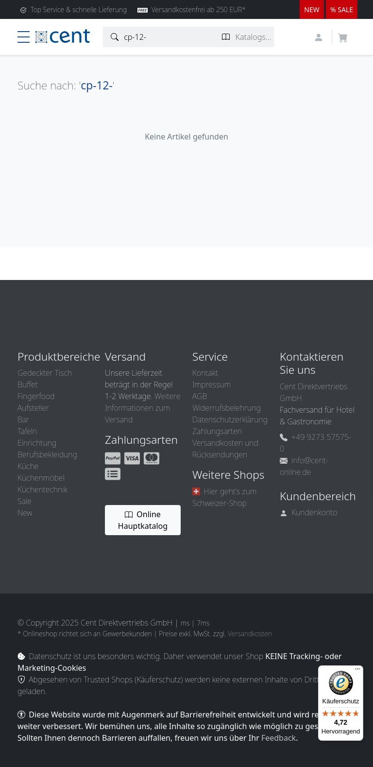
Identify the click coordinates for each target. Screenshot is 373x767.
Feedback (278, 737)
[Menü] (357, 671)
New (24, 512)
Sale (24, 501)
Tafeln (27, 431)
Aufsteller (33, 407)
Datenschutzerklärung (230, 419)
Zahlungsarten (217, 431)
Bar (23, 419)
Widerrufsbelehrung (226, 407)
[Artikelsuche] (115, 37)
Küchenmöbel (41, 477)
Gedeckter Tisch (44, 372)
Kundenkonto (309, 512)
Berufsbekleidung (47, 454)
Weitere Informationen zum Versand (143, 408)
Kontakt (205, 372)
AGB (199, 396)
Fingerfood (35, 396)
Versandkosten (250, 633)
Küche (27, 466)
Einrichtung (36, 442)
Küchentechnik (42, 489)
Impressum (211, 384)
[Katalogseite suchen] (226, 37)
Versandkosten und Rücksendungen (225, 448)
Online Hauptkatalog (143, 520)
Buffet (27, 384)
